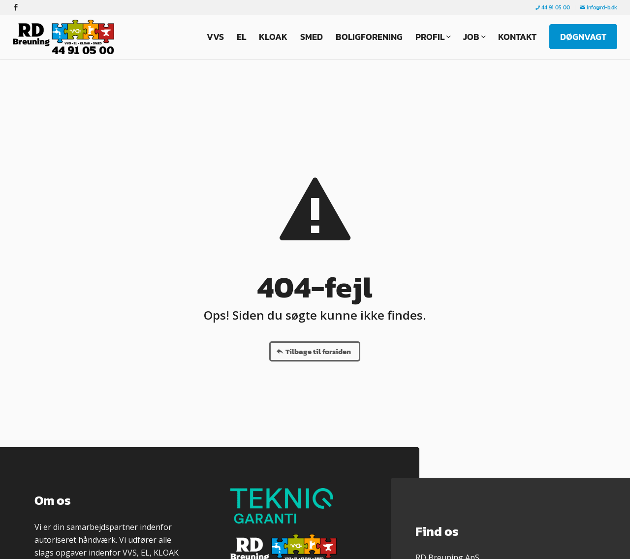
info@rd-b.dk (598, 7)
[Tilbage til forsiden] (314, 351)
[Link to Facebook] (15, 7)
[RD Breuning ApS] (66, 37)
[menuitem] (553, 7)
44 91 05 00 (553, 7)
